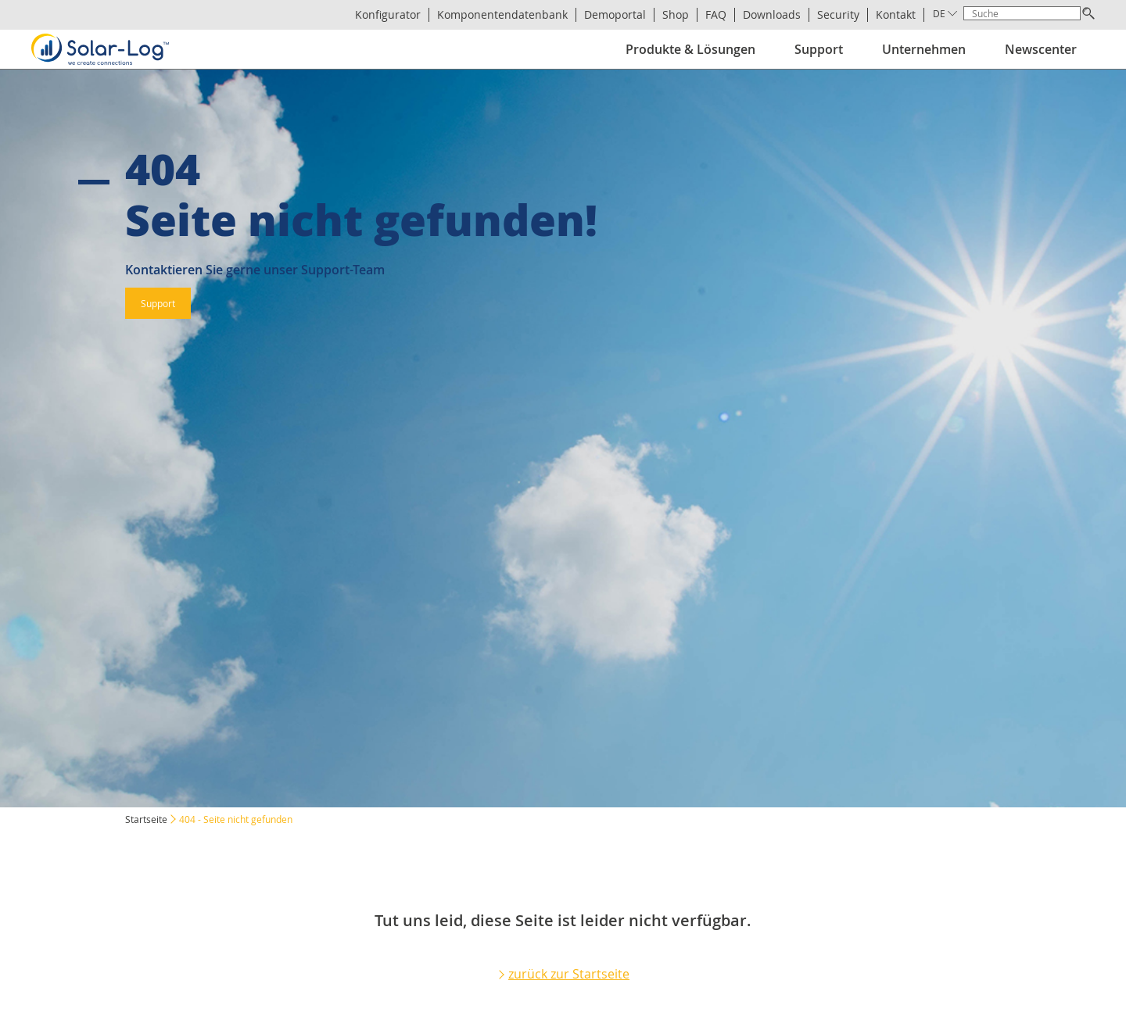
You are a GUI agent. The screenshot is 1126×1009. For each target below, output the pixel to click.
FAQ (715, 15)
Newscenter (1041, 49)
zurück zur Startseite (568, 973)
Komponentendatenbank (502, 15)
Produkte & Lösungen (690, 49)
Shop (675, 15)
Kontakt (896, 15)
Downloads (772, 15)
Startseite (146, 819)
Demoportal (615, 15)
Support (818, 49)
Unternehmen (924, 49)
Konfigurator (388, 15)
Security (838, 15)
